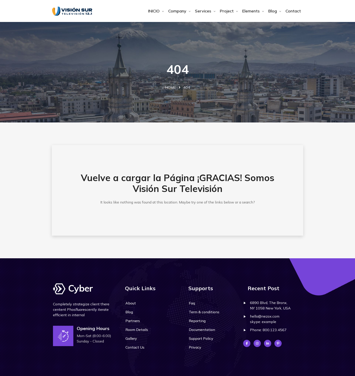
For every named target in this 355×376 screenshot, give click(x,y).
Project (227, 11)
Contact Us (134, 347)
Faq (192, 303)
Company (177, 11)
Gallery (131, 338)
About (130, 303)
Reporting (197, 321)
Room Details (136, 329)
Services (203, 11)
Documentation (202, 329)
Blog (273, 11)
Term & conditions (204, 312)
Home (170, 87)
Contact (293, 11)
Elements (251, 11)
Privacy (195, 347)
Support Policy (201, 338)
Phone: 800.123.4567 (268, 330)
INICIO (154, 11)
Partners (132, 321)
